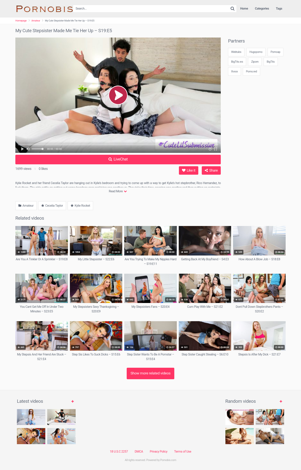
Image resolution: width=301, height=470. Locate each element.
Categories (262, 8)
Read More (118, 191)
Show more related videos (151, 373)
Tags (279, 8)
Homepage (21, 20)
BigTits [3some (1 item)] (271, 61)
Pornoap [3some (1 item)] (275, 52)
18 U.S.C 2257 (119, 451)
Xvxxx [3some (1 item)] (234, 71)
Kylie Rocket (80, 205)
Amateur (35, 20)
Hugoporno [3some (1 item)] (256, 52)
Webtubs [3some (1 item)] (236, 52)
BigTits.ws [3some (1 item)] (237, 61)
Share (211, 170)
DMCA (139, 451)
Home (244, 8)
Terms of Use (182, 451)
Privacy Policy (158, 451)
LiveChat (118, 159)
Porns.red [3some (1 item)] (251, 71)
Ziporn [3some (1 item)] (254, 61)
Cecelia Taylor (52, 205)
